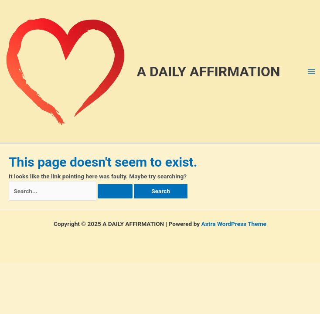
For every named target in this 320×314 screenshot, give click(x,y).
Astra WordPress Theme (233, 223)
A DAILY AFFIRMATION (208, 71)
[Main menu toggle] (311, 71)
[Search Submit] (115, 191)
